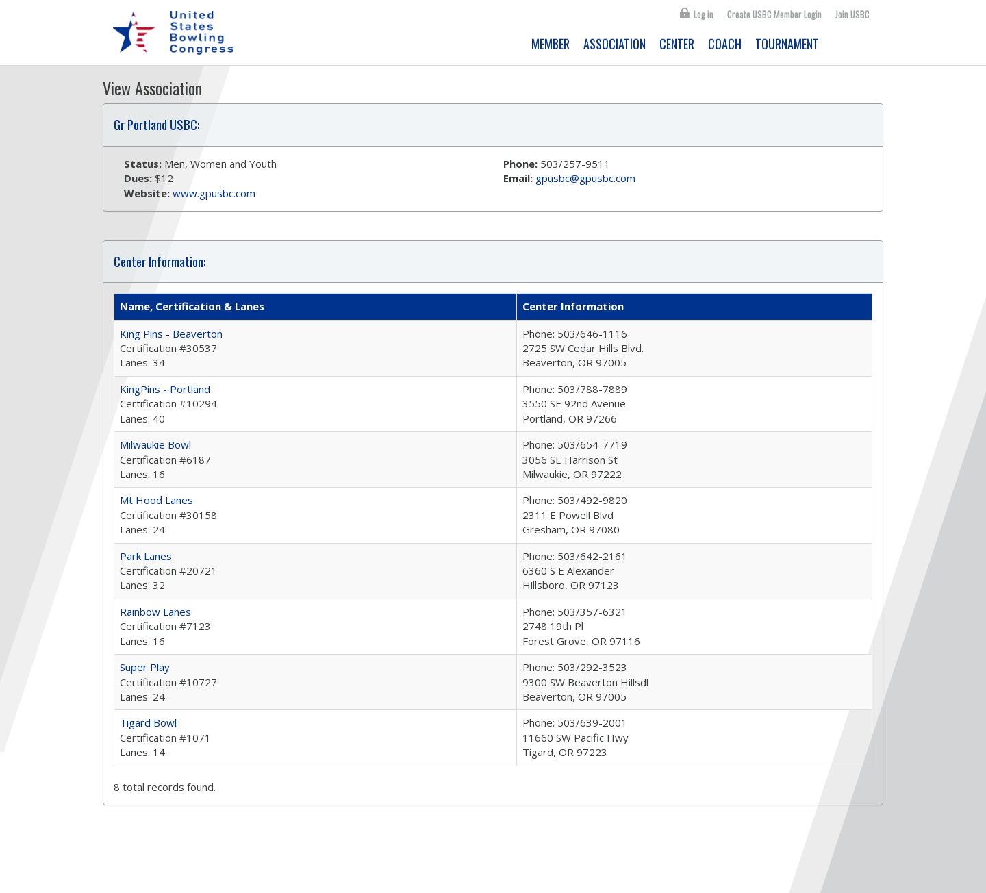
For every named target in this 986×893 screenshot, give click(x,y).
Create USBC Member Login (774, 14)
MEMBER (550, 44)
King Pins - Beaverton (171, 333)
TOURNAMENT (787, 44)
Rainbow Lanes (155, 611)
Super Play (145, 667)
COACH (725, 44)
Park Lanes (146, 556)
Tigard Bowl (148, 722)
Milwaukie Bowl (155, 444)
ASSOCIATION (614, 44)
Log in (703, 14)
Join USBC (852, 14)
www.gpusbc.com (214, 193)
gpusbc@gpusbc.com (585, 178)
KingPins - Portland (165, 389)
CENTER (676, 44)
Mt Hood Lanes (156, 500)
